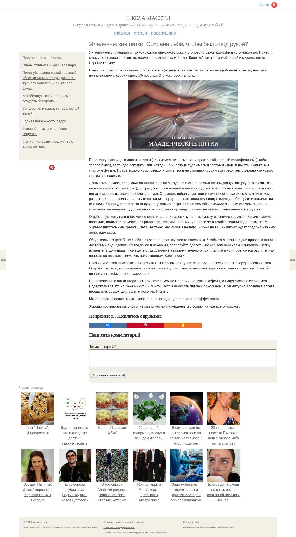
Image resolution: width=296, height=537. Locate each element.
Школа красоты (148, 18)
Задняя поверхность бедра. (45, 121)
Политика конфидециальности (119, 527)
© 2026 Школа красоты (35, 522)
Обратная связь (191, 522)
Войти (264, 4)
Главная (122, 33)
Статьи (140, 33)
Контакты (108, 522)
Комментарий (103, 347)
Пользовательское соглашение (130, 522)
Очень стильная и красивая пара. (50, 65)
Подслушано (163, 33)
